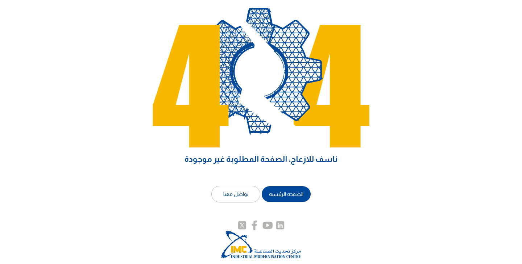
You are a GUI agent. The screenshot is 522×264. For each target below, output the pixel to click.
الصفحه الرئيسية (286, 194)
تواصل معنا (235, 194)
